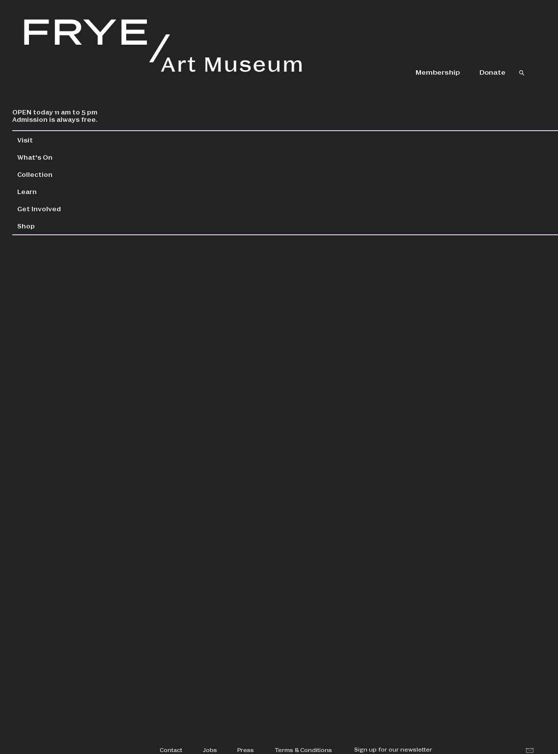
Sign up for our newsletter (393, 749)
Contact (171, 749)
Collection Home (201, 140)
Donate (492, 72)
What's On (59, 157)
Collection (59, 174)
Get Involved (63, 208)
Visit (49, 139)
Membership (438, 72)
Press (245, 749)
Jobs (210, 749)
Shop (50, 225)
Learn (51, 191)
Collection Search (292, 140)
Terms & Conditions (303, 749)
